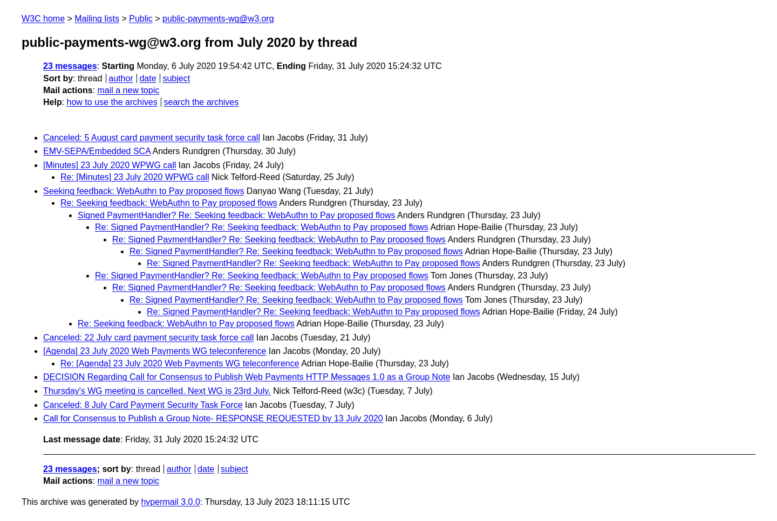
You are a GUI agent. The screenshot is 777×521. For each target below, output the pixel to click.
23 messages (70, 66)
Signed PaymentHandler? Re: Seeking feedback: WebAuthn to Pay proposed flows (237, 215)
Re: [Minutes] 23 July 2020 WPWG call (134, 177)
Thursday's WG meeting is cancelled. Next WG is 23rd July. (157, 390)
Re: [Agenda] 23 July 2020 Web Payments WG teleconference (179, 363)
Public (141, 18)
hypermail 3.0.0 (170, 501)
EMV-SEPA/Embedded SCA (97, 151)
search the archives (201, 102)
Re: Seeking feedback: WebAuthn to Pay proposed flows (168, 202)
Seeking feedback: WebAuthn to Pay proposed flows (143, 191)
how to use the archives (112, 102)
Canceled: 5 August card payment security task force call (151, 137)
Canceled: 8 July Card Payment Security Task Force (143, 404)
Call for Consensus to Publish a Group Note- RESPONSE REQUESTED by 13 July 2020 (213, 418)
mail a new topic (128, 90)
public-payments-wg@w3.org (218, 18)
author (120, 78)
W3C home (43, 18)
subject (176, 78)
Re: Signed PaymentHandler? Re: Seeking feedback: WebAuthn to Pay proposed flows (261, 227)
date (147, 78)
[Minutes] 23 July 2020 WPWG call (109, 165)
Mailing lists (96, 18)
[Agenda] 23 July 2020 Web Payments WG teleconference (154, 351)
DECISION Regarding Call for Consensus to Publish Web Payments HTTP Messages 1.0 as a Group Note (246, 376)
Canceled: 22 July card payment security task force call (148, 337)
